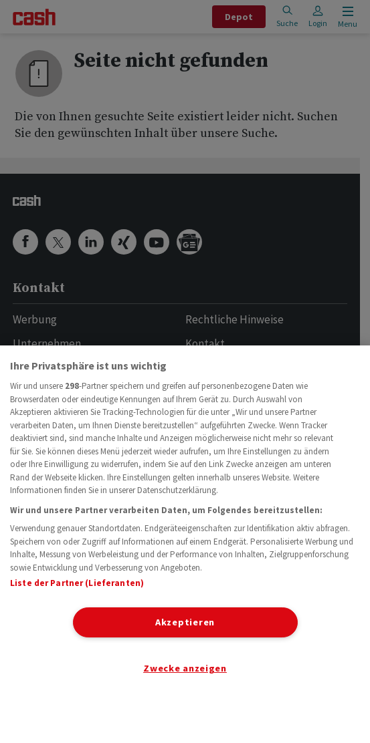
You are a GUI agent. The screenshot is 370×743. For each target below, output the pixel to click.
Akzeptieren (185, 622)
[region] (185, 544)
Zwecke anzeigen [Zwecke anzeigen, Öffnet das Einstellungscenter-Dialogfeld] (185, 668)
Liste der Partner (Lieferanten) (77, 583)
